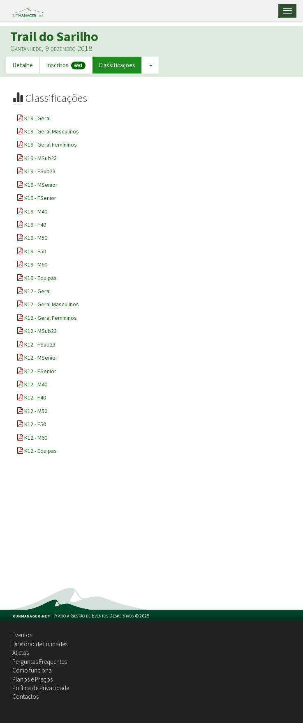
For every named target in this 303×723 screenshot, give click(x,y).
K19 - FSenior (40, 198)
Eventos (22, 635)
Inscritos (66, 65)
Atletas (20, 652)
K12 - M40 (35, 384)
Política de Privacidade (40, 688)
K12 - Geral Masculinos (51, 304)
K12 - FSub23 (40, 344)
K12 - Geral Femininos (50, 317)
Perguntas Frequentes (39, 662)
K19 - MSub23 (40, 158)
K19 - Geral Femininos (50, 144)
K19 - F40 (35, 224)
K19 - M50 (35, 237)
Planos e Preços (32, 679)
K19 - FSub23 (40, 171)
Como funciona (32, 670)
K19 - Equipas (40, 278)
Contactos (25, 696)
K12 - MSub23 (40, 331)
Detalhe (22, 65)
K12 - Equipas (40, 450)
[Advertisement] (151, 526)
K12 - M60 (35, 437)
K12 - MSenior (41, 357)
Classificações (117, 65)
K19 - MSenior (41, 184)
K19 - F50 (35, 251)
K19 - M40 (35, 211)
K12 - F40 (35, 397)
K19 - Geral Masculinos (51, 131)
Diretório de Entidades (39, 644)
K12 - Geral (37, 291)
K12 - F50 (35, 424)
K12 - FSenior (40, 371)
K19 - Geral (37, 118)
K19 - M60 (35, 264)
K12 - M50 (35, 411)
